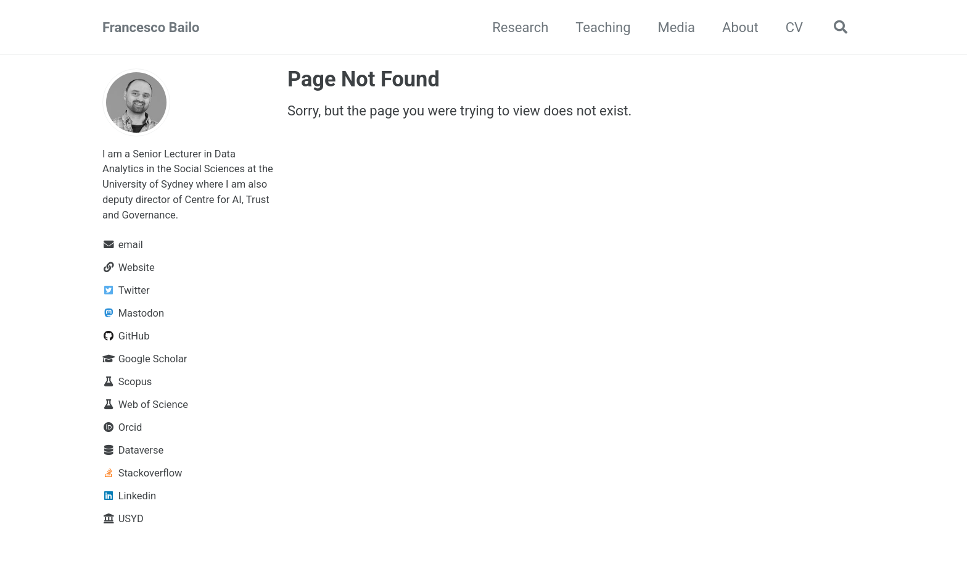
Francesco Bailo (150, 27)
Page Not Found (363, 79)
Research (520, 27)
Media (676, 27)
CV (794, 27)
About (740, 27)
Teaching (602, 27)
